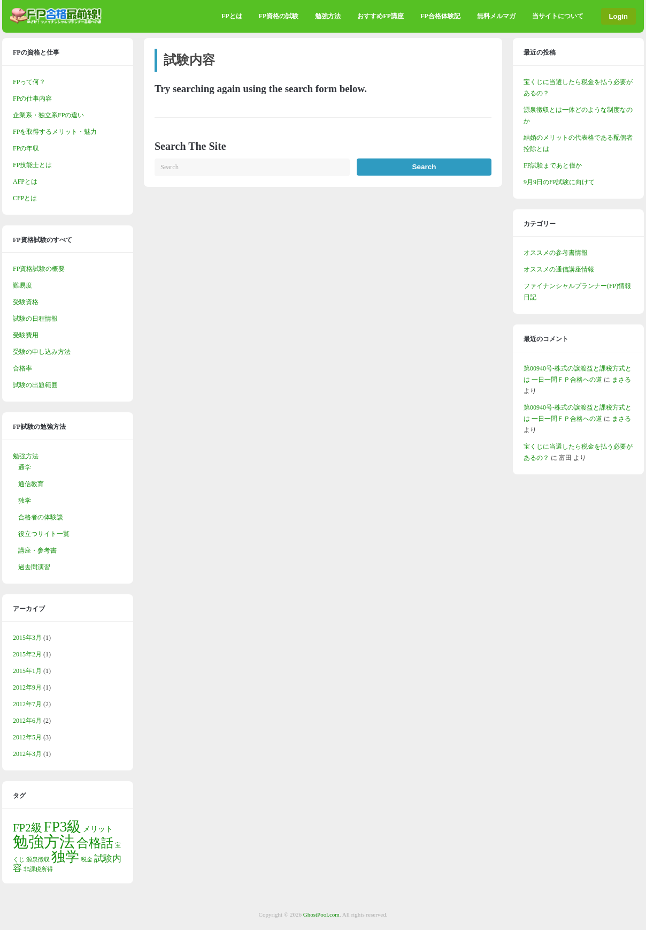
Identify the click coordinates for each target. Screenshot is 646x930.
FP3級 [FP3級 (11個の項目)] (63, 827)
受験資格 (26, 302)
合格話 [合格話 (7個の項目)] (94, 843)
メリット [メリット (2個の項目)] (98, 829)
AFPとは (25, 181)
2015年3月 (27, 637)
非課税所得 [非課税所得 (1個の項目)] (38, 869)
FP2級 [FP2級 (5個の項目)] (27, 827)
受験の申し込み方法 (42, 352)
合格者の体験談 (40, 517)
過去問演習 (34, 567)
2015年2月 (27, 654)
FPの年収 (26, 148)
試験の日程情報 (35, 318)
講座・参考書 (37, 550)
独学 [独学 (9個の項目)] (65, 857)
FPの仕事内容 (32, 98)
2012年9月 (27, 687)
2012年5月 (27, 737)
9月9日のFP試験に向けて (559, 182)
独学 (24, 500)
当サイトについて (557, 16)
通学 (24, 467)
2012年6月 (27, 720)
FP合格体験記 (440, 16)
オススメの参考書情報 (556, 252)
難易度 (22, 285)
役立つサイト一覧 (44, 534)
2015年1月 (27, 671)
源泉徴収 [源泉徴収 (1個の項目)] (38, 860)
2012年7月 (27, 704)
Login (618, 16)
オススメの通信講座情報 (559, 269)
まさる (621, 379)
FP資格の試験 (279, 16)
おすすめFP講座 (380, 16)
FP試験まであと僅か (553, 165)
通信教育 (31, 484)
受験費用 (26, 335)
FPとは (231, 16)
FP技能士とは (32, 165)
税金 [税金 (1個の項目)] (87, 860)
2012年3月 (27, 754)
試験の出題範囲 (35, 385)
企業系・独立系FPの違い (48, 115)
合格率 (22, 368)
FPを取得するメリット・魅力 (55, 131)
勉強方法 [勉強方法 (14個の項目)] (44, 841)
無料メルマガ (496, 16)
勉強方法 (328, 16)
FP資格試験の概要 (39, 269)
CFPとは (25, 198)
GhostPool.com (321, 914)
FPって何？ (29, 82)
